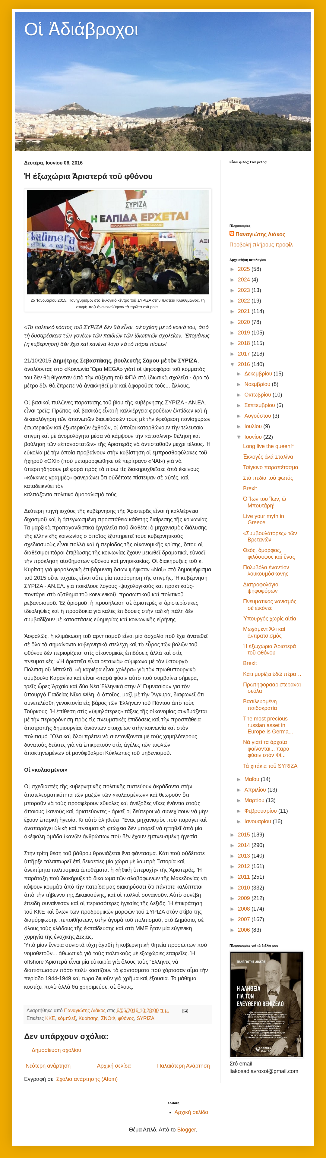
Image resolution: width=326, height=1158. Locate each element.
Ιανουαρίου (258, 821)
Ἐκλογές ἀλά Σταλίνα (268, 457)
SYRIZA (145, 1018)
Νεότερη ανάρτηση (48, 1066)
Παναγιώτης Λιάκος (260, 234)
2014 (245, 845)
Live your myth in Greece (263, 519)
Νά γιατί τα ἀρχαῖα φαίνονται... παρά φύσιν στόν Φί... (266, 748)
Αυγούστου (258, 416)
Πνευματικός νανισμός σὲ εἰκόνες (269, 604)
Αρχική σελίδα (114, 1066)
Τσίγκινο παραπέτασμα (270, 467)
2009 (245, 898)
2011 (245, 877)
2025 (245, 269)
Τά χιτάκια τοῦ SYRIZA (270, 766)
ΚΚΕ (50, 1018)
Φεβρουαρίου (261, 811)
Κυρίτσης (88, 1018)
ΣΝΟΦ (108, 1018)
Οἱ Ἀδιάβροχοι (81, 29)
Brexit (250, 488)
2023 (245, 290)
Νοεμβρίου (258, 384)
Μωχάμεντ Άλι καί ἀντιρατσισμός (264, 632)
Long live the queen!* (268, 446)
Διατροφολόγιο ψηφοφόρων (260, 588)
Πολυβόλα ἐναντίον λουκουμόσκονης (266, 570)
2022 (245, 301)
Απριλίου (255, 790)
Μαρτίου (255, 800)
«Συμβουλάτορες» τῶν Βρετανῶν (270, 536)
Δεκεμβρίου (259, 374)
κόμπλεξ (67, 1018)
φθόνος (126, 1018)
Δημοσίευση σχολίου (56, 1050)
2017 (245, 354)
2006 (245, 930)
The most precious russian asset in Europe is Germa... (268, 725)
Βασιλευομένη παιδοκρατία (260, 704)
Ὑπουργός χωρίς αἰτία (269, 619)
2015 (245, 835)
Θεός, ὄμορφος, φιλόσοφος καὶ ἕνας (269, 553)
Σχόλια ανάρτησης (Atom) (87, 1079)
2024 (245, 280)
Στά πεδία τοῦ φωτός (268, 478)
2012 (245, 866)
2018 (245, 343)
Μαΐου (252, 779)
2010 (245, 888)
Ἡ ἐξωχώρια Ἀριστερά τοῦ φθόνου (269, 649)
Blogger (186, 1130)
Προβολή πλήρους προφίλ (261, 245)
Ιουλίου (253, 426)
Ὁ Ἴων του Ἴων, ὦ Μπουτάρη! (264, 502)
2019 (245, 333)
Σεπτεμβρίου (260, 405)
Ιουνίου (253, 437)
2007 (245, 919)
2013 (245, 856)
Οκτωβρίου (258, 395)
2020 (245, 322)
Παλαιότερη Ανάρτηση (183, 1066)
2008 (245, 909)
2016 (245, 364)
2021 (245, 311)
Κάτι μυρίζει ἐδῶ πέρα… (272, 674)
